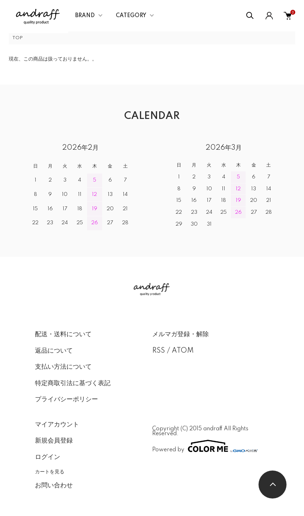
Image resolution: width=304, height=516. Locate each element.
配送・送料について (63, 334)
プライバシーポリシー (66, 399)
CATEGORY (131, 16)
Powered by (205, 446)
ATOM (183, 350)
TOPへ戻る (273, 485)
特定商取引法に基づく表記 (73, 383)
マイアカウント (57, 424)
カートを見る (49, 471)
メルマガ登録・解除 (180, 334)
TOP (17, 38)
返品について (54, 350)
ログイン (47, 457)
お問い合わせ (54, 485)
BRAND (85, 16)
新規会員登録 (54, 440)
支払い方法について (63, 366)
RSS (158, 350)
